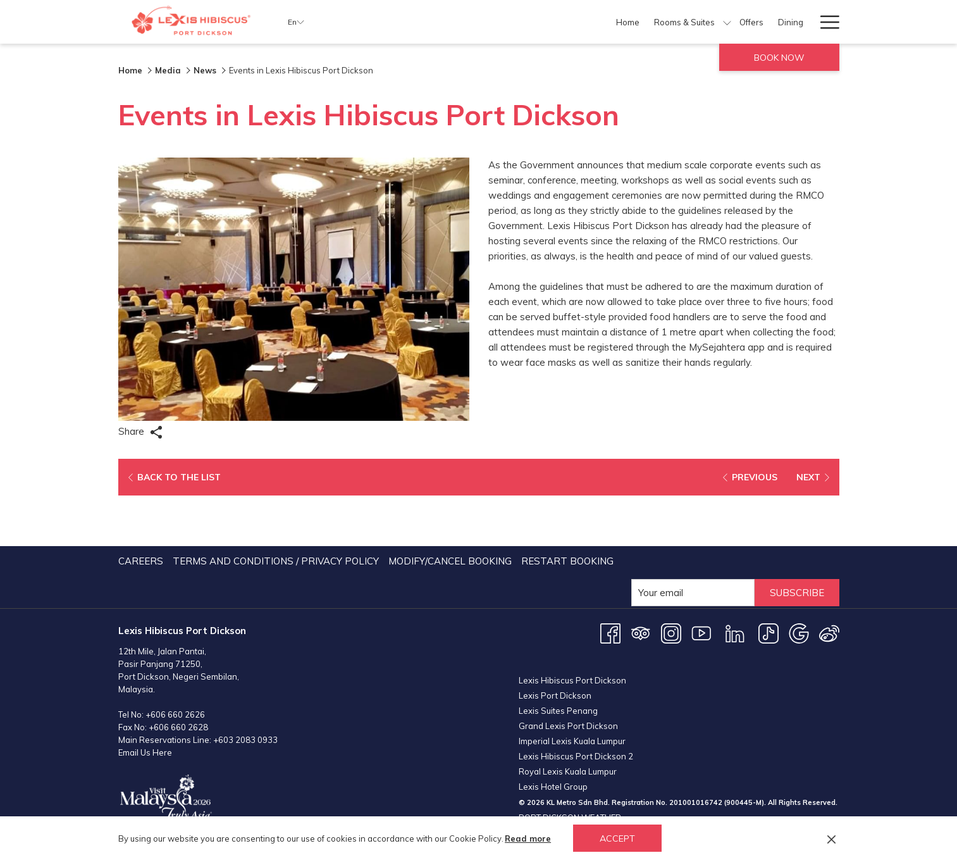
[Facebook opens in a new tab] (610, 582)
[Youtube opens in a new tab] (701, 582)
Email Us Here (145, 702)
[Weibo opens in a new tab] (829, 582)
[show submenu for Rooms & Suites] (507, 22)
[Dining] (571, 22)
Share (140, 432)
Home (130, 70)
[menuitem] (142, 510)
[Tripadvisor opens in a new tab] (641, 582)
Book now (779, 57)
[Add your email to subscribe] (693, 542)
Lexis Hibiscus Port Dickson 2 (576, 691)
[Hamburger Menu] (825, 22)
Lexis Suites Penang (558, 645)
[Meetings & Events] (692, 22)
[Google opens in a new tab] (799, 582)
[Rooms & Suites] (464, 22)
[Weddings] (773, 22)
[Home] (407, 22)
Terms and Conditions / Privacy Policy (276, 510)
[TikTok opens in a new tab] (768, 582)
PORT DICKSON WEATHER (679, 792)
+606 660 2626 (175, 664)
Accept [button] (617, 838)
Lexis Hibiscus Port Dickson (572, 615)
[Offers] (531, 22)
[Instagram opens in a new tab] (671, 582)
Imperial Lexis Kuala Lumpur (572, 676)
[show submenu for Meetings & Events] (740, 22)
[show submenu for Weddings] (805, 22)
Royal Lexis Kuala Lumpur (568, 706)
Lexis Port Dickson (555, 630)
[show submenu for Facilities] (643, 22)
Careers (140, 510)
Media (168, 70)
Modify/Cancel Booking (450, 510)
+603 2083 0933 (245, 689)
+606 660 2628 (178, 676)
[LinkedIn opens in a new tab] (735, 582)
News (205, 70)
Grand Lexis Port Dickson (568, 661)
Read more (528, 838)
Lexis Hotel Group (553, 721)
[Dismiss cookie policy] (831, 838)
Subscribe (797, 542)
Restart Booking (567, 510)
